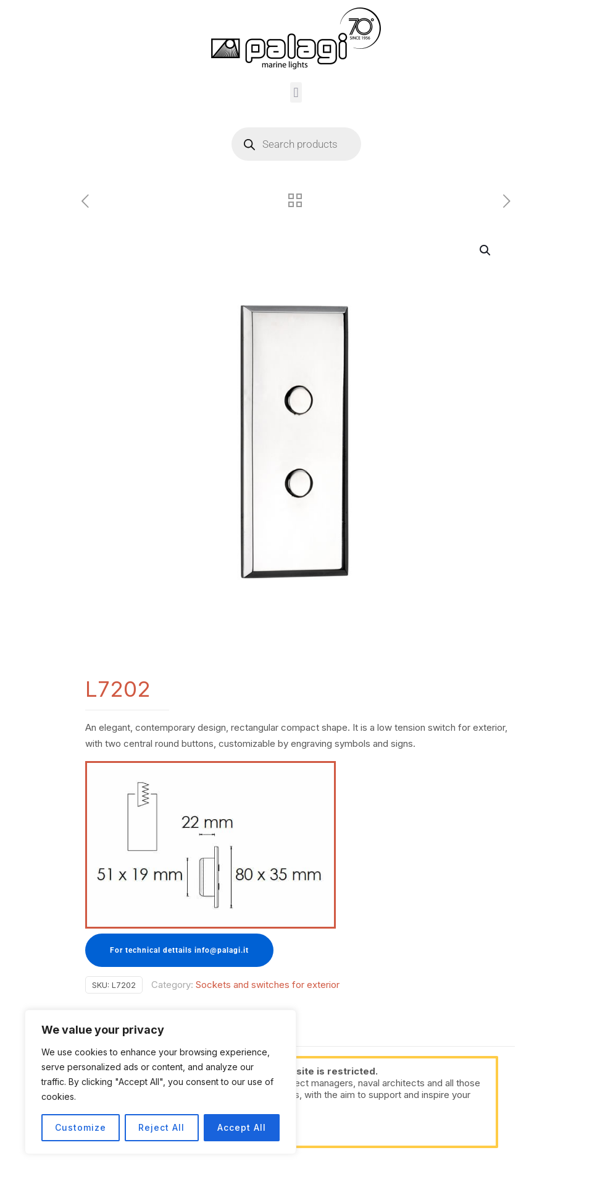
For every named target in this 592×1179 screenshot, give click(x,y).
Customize (80, 1127)
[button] (296, 92)
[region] (160, 1082)
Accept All (241, 1127)
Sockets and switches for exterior (268, 984)
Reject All (161, 1127)
